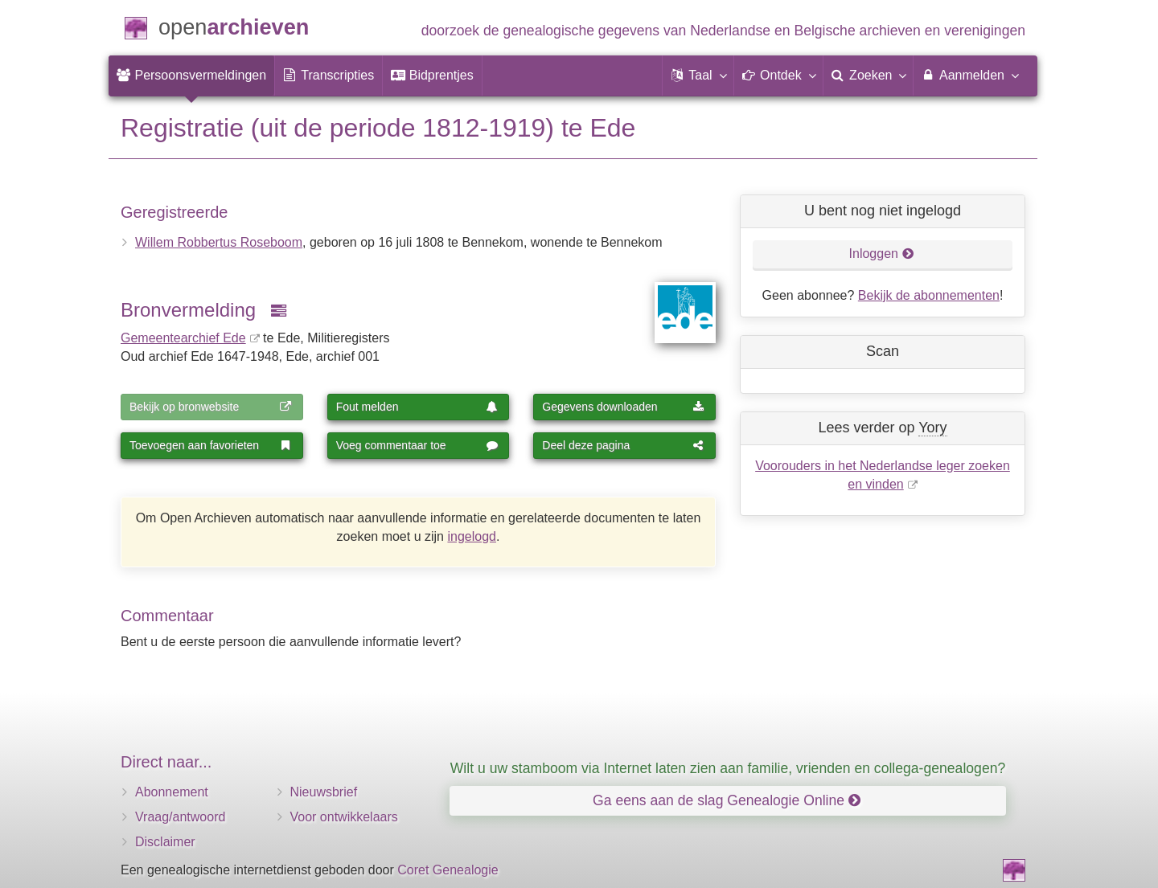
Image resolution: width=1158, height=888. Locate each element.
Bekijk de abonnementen (929, 295)
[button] (698, 75)
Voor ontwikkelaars (344, 817)
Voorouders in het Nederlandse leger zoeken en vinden (882, 475)
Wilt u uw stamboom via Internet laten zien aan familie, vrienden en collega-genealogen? (727, 768)
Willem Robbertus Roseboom (218, 242)
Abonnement (171, 792)
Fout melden (417, 406)
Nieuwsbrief (324, 792)
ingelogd (471, 536)
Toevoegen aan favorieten (210, 445)
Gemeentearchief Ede (183, 338)
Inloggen (881, 253)
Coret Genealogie (447, 870)
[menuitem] (191, 75)
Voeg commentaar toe (417, 445)
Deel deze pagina (623, 445)
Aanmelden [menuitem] (969, 75)
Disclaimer (165, 842)
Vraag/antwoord (180, 817)
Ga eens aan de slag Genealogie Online (726, 800)
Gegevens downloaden (623, 406)
